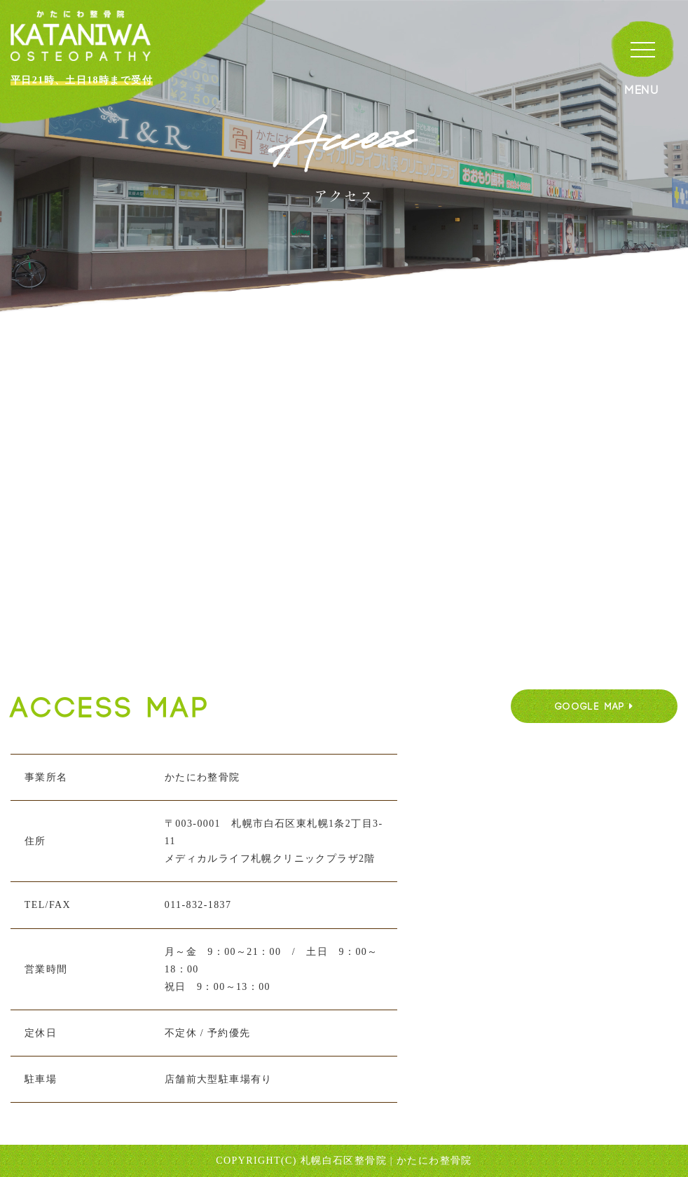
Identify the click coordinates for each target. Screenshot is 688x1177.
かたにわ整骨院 (434, 1160)
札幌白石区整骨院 (344, 1160)
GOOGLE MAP (594, 706)
